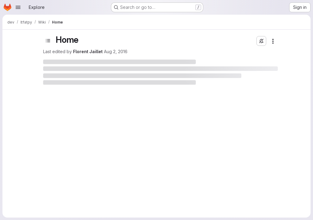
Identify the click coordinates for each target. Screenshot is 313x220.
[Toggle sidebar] (48, 41)
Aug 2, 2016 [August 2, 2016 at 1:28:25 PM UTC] (115, 51)
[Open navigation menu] (18, 7)
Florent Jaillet (88, 51)
